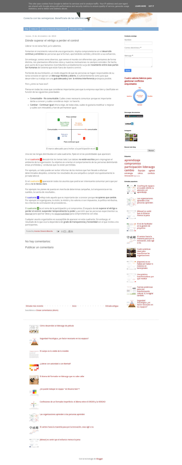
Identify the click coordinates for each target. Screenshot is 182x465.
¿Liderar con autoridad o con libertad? (55, 363)
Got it (151, 6)
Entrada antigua (111, 306)
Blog (26, 29)
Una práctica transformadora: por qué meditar (145, 276)
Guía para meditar (76, 29)
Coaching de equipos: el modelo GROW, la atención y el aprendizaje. (146, 189)
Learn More (140, 6)
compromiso (132, 163)
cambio (129, 170)
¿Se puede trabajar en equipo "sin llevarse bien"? (59, 389)
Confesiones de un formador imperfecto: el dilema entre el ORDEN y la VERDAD (73, 401)
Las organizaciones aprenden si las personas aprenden (145, 200)
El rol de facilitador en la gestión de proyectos (144, 226)
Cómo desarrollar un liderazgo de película (57, 325)
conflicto (151, 173)
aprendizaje (132, 160)
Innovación (128, 176)
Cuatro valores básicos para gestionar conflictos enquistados (137, 81)
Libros (140, 173)
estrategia (128, 173)
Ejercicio (137, 176)
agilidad (152, 170)
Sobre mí (34, 29)
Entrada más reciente (34, 306)
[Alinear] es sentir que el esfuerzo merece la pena (144, 213)
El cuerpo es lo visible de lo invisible (54, 351)
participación (133, 167)
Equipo (141, 170)
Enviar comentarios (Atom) (47, 310)
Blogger (99, 459)
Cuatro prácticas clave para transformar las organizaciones (144, 252)
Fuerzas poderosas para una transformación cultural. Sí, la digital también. (145, 291)
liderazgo (149, 167)
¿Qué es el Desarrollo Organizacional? (54, 29)
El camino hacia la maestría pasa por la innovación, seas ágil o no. (145, 239)
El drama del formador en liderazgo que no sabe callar (62, 376)
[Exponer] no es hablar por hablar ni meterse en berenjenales (145, 264)
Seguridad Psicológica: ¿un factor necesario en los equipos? (145, 303)
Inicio (74, 306)
